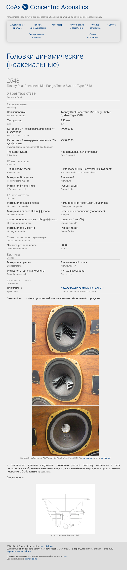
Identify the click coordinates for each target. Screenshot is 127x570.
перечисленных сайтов (19, 551)
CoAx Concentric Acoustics (47, 7)
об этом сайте (31, 559)
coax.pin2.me (46, 546)
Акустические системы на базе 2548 (83, 289)
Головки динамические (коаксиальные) (45, 60)
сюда (65, 556)
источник (87, 458)
